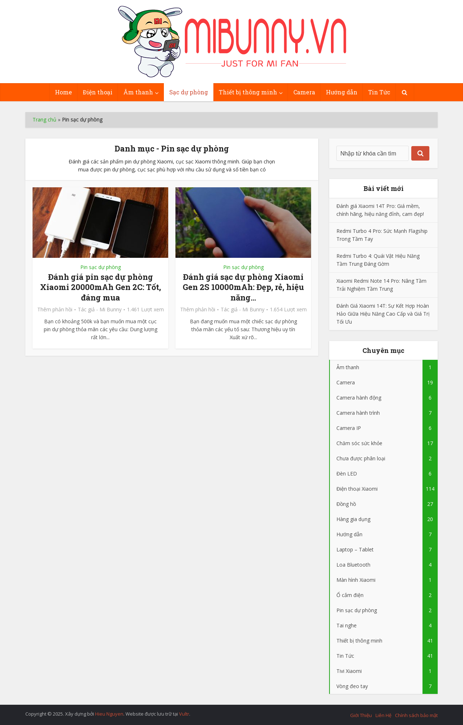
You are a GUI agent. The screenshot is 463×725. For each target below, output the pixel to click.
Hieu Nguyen (109, 714)
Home (63, 92)
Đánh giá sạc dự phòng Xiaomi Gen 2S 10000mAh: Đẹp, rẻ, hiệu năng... (243, 287)
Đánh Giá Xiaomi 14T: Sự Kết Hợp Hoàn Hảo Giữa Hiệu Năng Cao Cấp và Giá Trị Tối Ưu (383, 313)
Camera (304, 92)
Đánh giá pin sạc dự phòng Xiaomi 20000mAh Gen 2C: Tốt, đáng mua (100, 287)
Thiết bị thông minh (248, 92)
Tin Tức (379, 92)
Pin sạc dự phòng (100, 267)
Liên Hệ (383, 715)
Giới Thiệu (361, 715)
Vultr (184, 714)
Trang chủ (44, 119)
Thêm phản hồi (54, 309)
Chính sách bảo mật (416, 715)
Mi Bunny (110, 309)
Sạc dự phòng (188, 92)
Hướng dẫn (341, 92)
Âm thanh (138, 92)
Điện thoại (97, 92)
